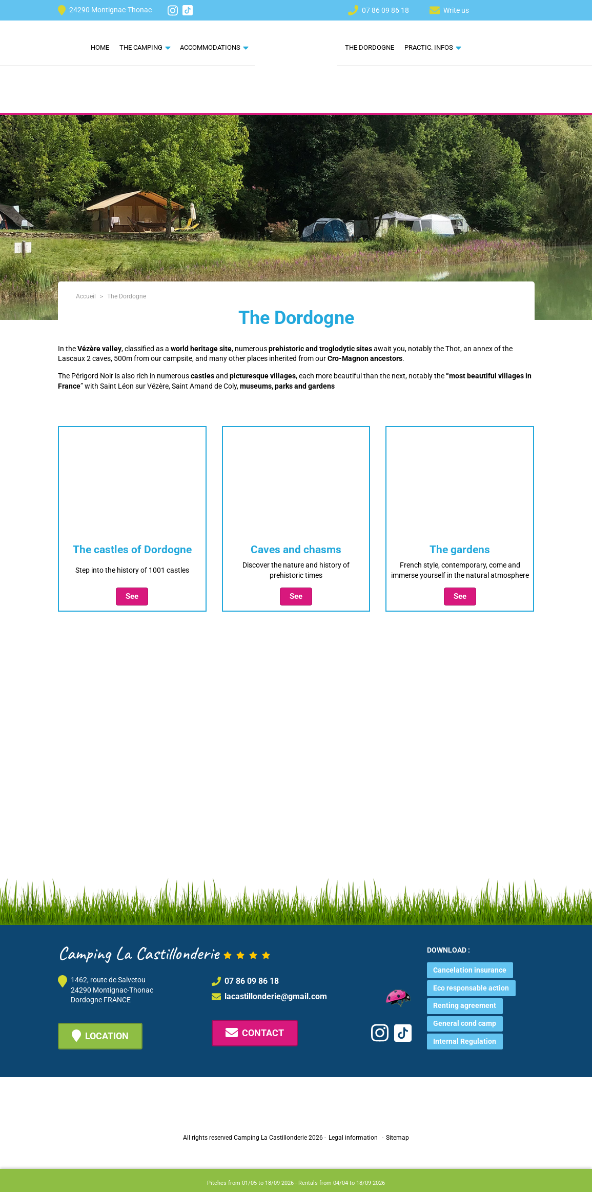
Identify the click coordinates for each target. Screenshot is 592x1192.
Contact (255, 1032)
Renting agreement (464, 1005)
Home (100, 47)
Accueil (86, 296)
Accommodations (210, 47)
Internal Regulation (464, 1041)
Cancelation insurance (469, 970)
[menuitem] (491, 10)
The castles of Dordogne (132, 549)
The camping (140, 47)
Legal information (353, 1137)
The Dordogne (369, 47)
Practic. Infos (428, 47)
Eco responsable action (471, 988)
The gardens (460, 549)
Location (100, 1035)
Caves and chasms (296, 549)
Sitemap (397, 1137)
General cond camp (464, 1023)
